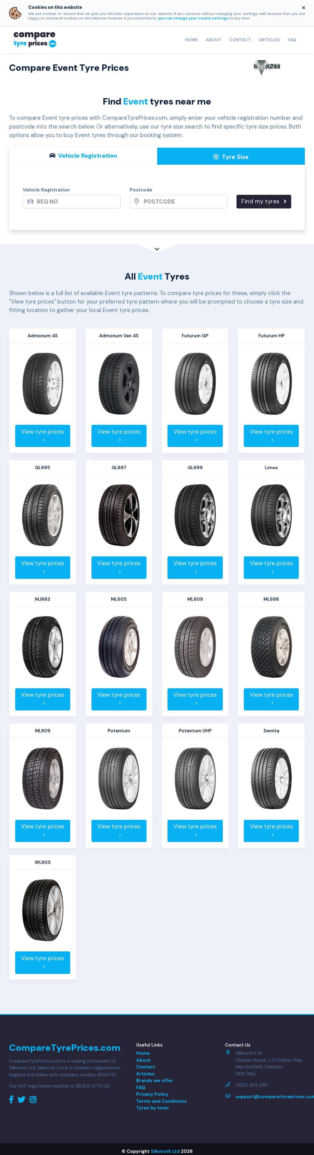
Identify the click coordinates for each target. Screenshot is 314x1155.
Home (191, 40)
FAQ (292, 40)
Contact (240, 40)
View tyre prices (42, 435)
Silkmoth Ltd (165, 1151)
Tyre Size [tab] (231, 157)
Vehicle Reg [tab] (83, 155)
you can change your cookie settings (193, 18)
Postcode (141, 190)
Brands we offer (154, 1081)
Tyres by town (152, 1108)
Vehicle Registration (46, 190)
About (213, 40)
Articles (269, 40)
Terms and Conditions (161, 1101)
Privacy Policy (152, 1094)
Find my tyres (263, 201)
